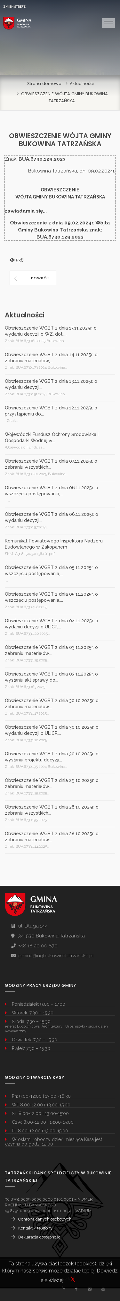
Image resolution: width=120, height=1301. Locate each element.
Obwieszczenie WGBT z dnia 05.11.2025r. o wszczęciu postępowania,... (51, 570)
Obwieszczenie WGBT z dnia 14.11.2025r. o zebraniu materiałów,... (51, 357)
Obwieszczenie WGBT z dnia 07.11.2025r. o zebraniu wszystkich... (51, 464)
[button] (33, 278)
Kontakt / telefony (35, 1228)
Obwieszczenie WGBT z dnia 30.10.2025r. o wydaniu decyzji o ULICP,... (52, 730)
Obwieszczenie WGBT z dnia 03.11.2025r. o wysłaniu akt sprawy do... (51, 677)
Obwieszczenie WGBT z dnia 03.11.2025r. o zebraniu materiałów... (51, 650)
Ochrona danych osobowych (45, 1219)
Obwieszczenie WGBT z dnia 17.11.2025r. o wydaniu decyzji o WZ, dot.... (51, 331)
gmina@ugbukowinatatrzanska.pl (56, 956)
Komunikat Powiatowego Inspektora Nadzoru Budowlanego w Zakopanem (54, 544)
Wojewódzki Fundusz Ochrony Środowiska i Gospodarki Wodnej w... (52, 437)
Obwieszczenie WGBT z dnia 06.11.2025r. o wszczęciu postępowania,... (51, 490)
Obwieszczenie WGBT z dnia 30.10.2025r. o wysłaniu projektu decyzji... (52, 756)
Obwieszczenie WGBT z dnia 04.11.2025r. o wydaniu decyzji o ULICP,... (51, 623)
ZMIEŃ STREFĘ (14, 6)
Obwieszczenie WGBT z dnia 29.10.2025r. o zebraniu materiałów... (52, 783)
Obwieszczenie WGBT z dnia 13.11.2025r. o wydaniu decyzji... (51, 384)
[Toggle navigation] (108, 23)
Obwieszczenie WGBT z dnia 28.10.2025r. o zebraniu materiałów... (52, 836)
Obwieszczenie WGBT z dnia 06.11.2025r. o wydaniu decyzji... (51, 517)
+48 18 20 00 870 (38, 946)
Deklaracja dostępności (39, 1237)
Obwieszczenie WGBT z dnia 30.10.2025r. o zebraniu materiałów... (52, 703)
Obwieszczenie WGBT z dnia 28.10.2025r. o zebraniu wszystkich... (52, 810)
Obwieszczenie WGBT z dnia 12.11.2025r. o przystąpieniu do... (51, 410)
